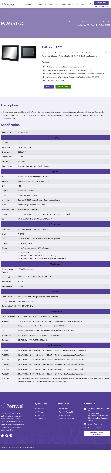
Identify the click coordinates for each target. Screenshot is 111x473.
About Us (29, 4)
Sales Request (63, 87)
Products (42, 4)
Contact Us (82, 4)
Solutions (54, 4)
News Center (68, 4)
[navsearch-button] (91, 4)
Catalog (49, 87)
